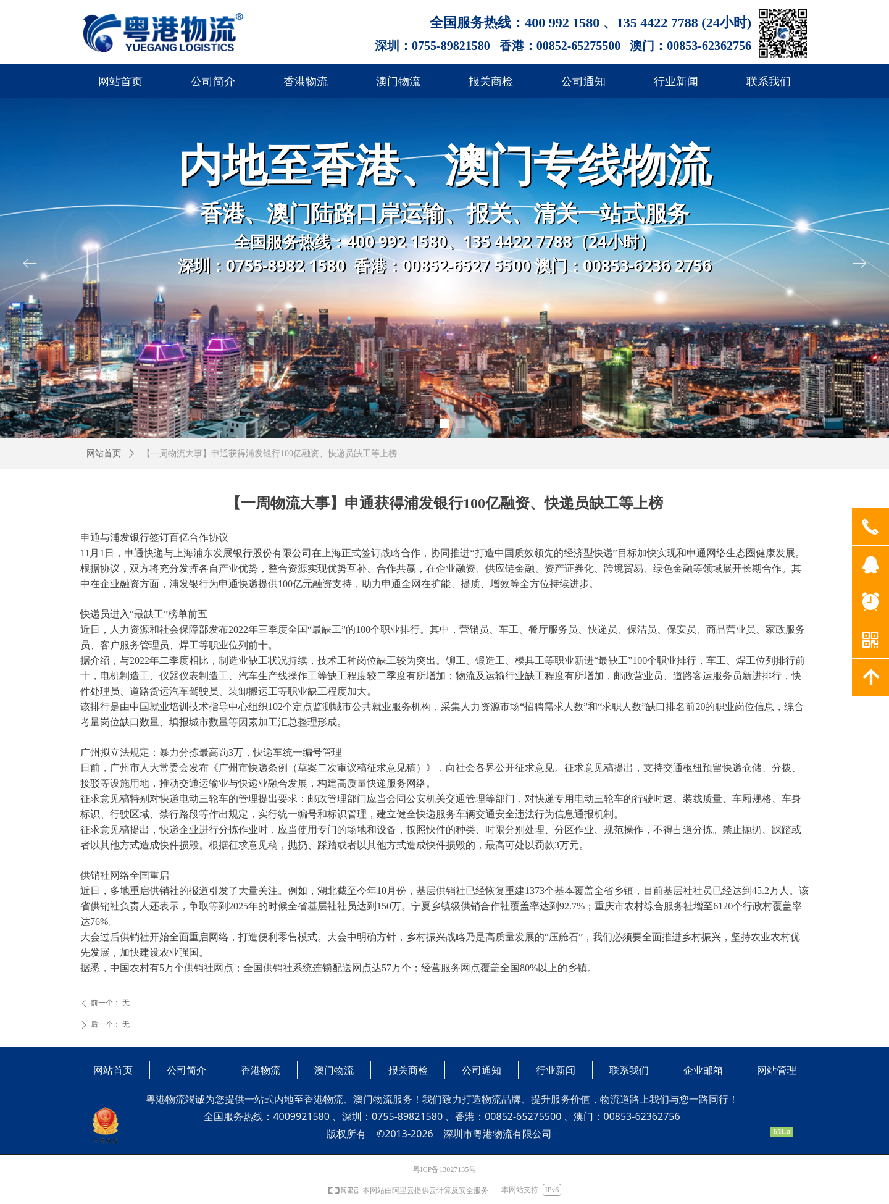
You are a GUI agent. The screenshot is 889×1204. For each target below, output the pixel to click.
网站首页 (103, 453)
